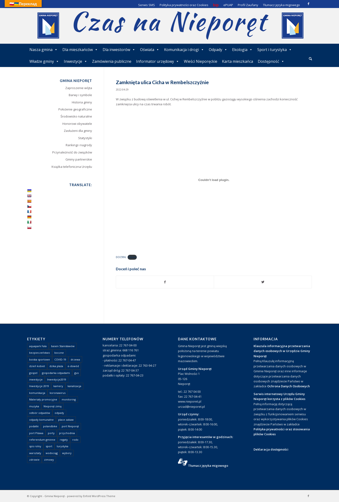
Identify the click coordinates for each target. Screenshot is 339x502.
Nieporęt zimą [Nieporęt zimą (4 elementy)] (52, 406)
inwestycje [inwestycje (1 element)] (36, 379)
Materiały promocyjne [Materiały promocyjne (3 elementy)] (43, 399)
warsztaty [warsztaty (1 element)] (35, 453)
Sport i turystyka (274, 49)
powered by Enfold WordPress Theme (91, 496)
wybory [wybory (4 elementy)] (67, 453)
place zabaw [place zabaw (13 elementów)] (66, 419)
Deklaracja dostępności (271, 449)
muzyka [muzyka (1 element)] (34, 406)
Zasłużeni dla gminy (78, 131)
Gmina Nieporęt (54, 496)
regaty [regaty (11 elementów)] (64, 439)
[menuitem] (310, 59)
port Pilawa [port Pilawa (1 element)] (36, 433)
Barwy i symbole (80, 95)
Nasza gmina (43, 49)
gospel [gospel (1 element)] (33, 373)
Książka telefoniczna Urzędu (72, 167)
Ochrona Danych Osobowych (288, 386)
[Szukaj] (310, 58)
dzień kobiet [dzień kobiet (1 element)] (37, 366)
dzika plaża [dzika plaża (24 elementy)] (56, 366)
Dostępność (271, 61)
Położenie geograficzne (75, 109)
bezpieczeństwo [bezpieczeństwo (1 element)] (39, 352)
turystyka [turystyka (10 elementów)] (62, 446)
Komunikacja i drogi (184, 49)
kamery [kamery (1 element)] (58, 386)
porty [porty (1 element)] (51, 433)
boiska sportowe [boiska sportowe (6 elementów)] (39, 359)
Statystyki (85, 138)
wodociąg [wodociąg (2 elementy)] (52, 453)
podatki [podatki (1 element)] (34, 426)
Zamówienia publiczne (111, 61)
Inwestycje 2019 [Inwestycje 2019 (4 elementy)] (39, 386)
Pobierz (132, 257)
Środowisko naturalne (76, 116)
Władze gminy (44, 61)
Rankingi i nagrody (79, 145)
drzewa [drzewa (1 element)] (75, 359)
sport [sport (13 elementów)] (49, 446)
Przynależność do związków (72, 152)
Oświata (149, 49)
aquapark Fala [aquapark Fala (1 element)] (38, 346)
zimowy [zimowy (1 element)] (49, 459)
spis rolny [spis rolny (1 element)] (35, 446)
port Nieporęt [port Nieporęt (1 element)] (70, 426)
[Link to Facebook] (308, 3)
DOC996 (121, 257)
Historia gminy (82, 102)
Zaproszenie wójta (78, 88)
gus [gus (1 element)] (76, 373)
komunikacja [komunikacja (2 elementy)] (37, 393)
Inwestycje (75, 61)
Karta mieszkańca (237, 61)
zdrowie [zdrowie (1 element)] (34, 459)
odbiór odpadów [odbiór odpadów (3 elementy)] (39, 413)
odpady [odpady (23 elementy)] (59, 413)
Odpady (218, 49)
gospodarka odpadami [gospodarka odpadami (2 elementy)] (56, 373)
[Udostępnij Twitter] (263, 282)
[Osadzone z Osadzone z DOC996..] (214, 180)
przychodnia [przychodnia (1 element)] (67, 433)
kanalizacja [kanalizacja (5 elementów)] (74, 386)
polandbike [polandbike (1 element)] (50, 426)
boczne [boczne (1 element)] (59, 352)
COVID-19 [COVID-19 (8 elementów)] (60, 359)
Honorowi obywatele (77, 124)
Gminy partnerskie (78, 159)
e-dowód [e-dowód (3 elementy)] (73, 366)
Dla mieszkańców (80, 49)
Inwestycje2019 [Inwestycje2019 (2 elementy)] (56, 379)
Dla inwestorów (119, 49)
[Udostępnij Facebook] (165, 282)
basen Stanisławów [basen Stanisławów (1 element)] (63, 346)
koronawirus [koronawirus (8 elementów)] (57, 393)
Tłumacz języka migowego (208, 465)
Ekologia (242, 49)
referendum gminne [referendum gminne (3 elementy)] (42, 439)
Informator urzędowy (157, 61)
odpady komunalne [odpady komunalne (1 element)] (41, 419)
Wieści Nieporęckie (200, 61)
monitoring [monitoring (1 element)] (69, 399)
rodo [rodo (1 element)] (75, 439)
